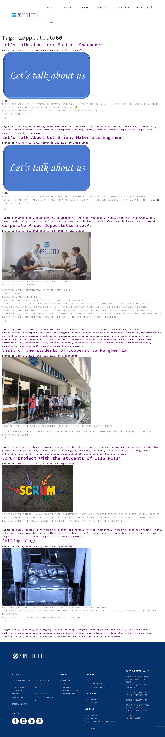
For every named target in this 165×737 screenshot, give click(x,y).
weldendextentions (138, 342)
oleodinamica (28, 335)
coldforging (100, 329)
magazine (31, 533)
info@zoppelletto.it (136, 700)
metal (36, 632)
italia (76, 332)
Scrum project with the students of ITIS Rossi (61, 458)
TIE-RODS (16, 694)
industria (104, 529)
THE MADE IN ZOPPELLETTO (96, 687)
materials (35, 221)
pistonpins (119, 335)
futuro (94, 447)
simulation (119, 533)
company (47, 447)
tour (145, 450)
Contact (50, 22)
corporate (135, 329)
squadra (76, 339)
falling (69, 629)
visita (38, 453)
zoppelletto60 (146, 129)
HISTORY (88, 680)
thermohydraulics (35, 342)
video (112, 129)
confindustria (46, 529)
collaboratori (79, 126)
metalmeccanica (151, 332)
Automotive (65, 680)
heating (95, 629)
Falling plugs (19, 541)
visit (27, 453)
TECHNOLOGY (101, 7)
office (13, 335)
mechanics (132, 332)
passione (77, 335)
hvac (105, 629)
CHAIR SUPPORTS (41, 694)
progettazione (28, 450)
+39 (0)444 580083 (140, 692)
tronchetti (81, 342)
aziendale (47, 329)
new (4, 335)
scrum (94, 533)
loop (145, 629)
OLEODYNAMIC (65, 687)
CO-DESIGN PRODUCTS (69, 690)
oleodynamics (48, 335)
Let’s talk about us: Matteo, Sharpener (52, 45)
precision (145, 335)
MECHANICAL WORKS (92, 703)
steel (130, 339)
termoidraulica (12, 342)
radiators (99, 632)
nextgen (136, 447)
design (59, 447)
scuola (55, 450)
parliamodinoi (46, 129)
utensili (101, 129)
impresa (90, 529)
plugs (132, 335)
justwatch (133, 629)
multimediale (48, 533)
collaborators (100, 126)
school (44, 450)
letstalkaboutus (23, 129)
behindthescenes (57, 126)
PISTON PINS (17, 697)
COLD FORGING (90, 699)
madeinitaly (100, 332)
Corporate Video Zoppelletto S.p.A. (47, 225)
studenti (84, 450)
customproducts (32, 332)
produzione (9, 450)
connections (118, 329)
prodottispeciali (30, 339)
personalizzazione (97, 335)
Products (17, 674)
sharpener (64, 129)
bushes (73, 329)
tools (89, 129)
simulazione (136, 533)
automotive (31, 329)
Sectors (68, 7)
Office (63, 684)
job (157, 126)
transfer (7, 636)
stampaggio (91, 339)
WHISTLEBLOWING (91, 728)
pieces (46, 632)
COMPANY (84, 7)
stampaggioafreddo (113, 339)
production (151, 447)
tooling (78, 129)
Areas (63, 674)
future (83, 447)
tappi (140, 339)
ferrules (50, 332)
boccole (61, 329)
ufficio (96, 342)
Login (147, 7)
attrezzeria (36, 126)
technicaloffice (117, 450)
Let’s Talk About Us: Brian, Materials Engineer (63, 137)
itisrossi (8, 533)
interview (129, 126)
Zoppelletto (80, 50)
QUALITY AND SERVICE (94, 684)
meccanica (117, 332)
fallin (58, 629)
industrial (118, 629)
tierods (54, 342)
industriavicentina (126, 529)
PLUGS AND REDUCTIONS (21, 680)
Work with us (122, 7)
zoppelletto (126, 129)
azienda (35, 447)
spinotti (63, 339)
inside (116, 126)
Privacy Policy (91, 715)
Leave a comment (33, 133)
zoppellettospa (12, 133)
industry (146, 529)
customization (11, 332)
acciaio (17, 329)
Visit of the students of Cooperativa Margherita (64, 350)
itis (158, 529)
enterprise (76, 529)
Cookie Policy (91, 718)
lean (20, 533)
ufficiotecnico (12, 453)
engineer (82, 217)
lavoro (6, 129)
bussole (85, 329)
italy (86, 332)
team (149, 339)
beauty (16, 629)
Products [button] (51, 7)
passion (64, 335)
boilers (28, 629)
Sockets (38, 687)
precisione (9, 339)
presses (68, 632)
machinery (8, 632)
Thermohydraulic (67, 694)
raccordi (49, 339)
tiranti (67, 342)
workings (31, 636)
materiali (19, 221)
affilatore (19, 126)
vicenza (108, 342)
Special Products (20, 704)
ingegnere (97, 217)
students (98, 450)
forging (64, 332)
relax (111, 632)
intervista (145, 126)
